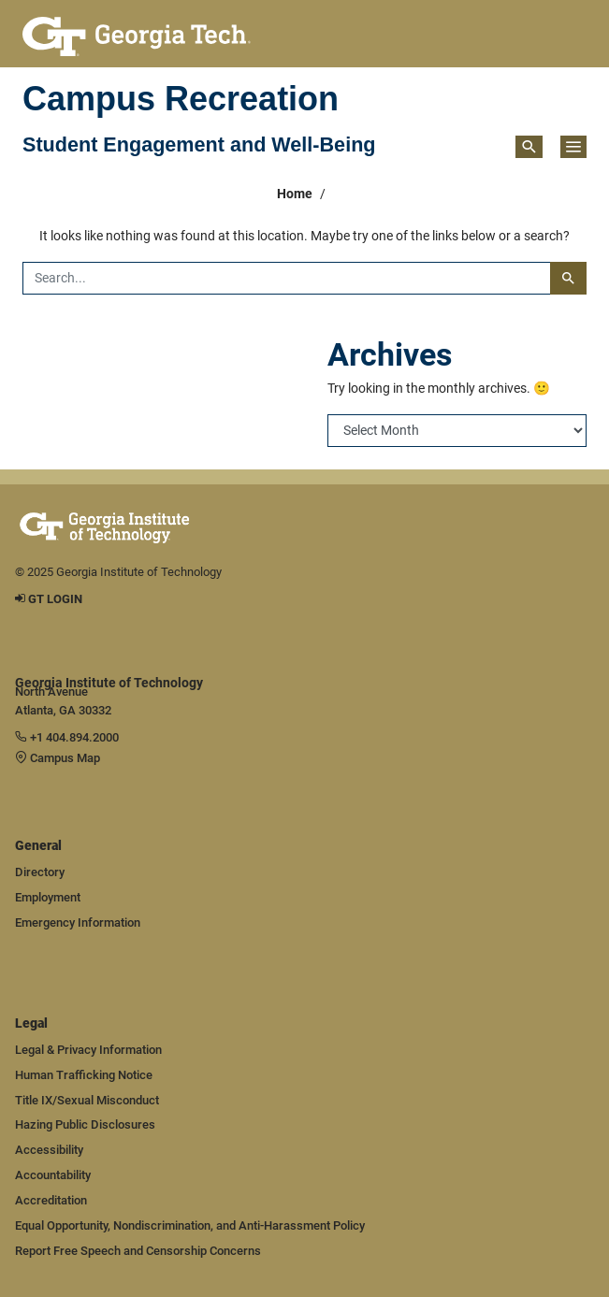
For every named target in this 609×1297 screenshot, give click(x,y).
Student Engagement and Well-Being (199, 145)
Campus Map (57, 758)
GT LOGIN (48, 599)
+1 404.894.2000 (67, 737)
